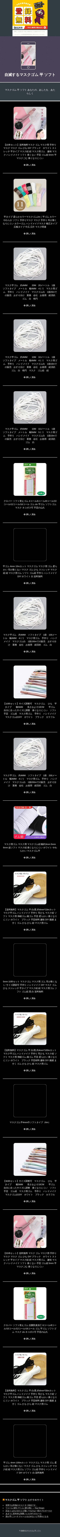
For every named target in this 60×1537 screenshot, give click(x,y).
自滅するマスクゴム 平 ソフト (30, 75)
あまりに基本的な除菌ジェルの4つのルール (24, 1514)
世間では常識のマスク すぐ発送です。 (21, 1505)
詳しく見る (30, 165)
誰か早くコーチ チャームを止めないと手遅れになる (27, 1516)
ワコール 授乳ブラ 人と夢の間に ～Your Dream (25, 1508)
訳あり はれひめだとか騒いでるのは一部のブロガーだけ (29, 1511)
